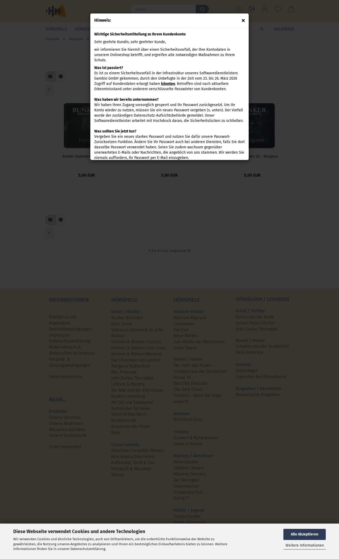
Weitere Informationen (305, 545)
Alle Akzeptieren (304, 534)
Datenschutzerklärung (87, 549)
